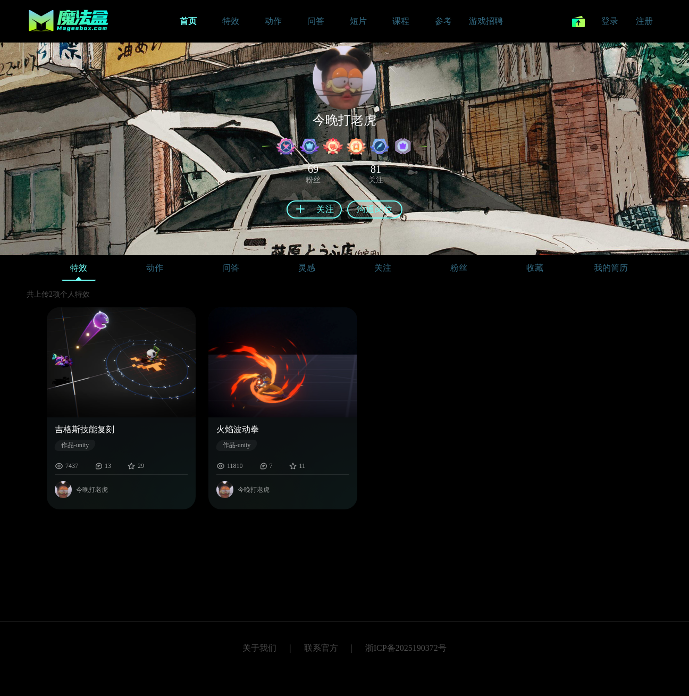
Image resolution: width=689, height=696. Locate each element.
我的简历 (611, 267)
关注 (382, 267)
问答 (230, 267)
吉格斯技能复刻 (84, 429)
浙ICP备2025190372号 (406, 647)
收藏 (534, 267)
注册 (644, 21)
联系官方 (321, 647)
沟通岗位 (375, 209)
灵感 (306, 267)
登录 (609, 21)
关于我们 (259, 647)
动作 (154, 267)
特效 (79, 270)
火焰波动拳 (237, 429)
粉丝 (458, 267)
